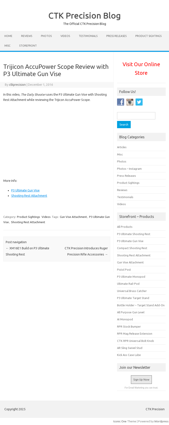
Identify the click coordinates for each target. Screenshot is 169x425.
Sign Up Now (141, 379)
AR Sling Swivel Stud (129, 347)
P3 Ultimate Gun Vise (25, 190)
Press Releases (116, 36)
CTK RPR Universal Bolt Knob (135, 340)
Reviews (26, 36)
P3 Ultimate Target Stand (133, 297)
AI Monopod (125, 319)
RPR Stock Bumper (129, 326)
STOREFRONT (28, 45)
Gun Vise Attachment (73, 216)
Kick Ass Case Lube (129, 354)
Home (8, 36)
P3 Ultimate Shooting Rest (133, 233)
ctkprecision (17, 84)
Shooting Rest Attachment (29, 195)
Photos (46, 36)
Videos (65, 36)
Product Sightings (148, 36)
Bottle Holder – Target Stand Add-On (141, 305)
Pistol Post (124, 269)
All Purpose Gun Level (130, 312)
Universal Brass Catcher (132, 290)
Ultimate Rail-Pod (128, 283)
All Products (124, 226)
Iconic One (120, 421)
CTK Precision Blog (84, 15)
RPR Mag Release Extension (134, 333)
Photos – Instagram (129, 168)
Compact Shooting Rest (132, 248)
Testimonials (88, 36)
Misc (7, 45)
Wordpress (161, 421)
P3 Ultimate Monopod (131, 276)
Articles (122, 147)
